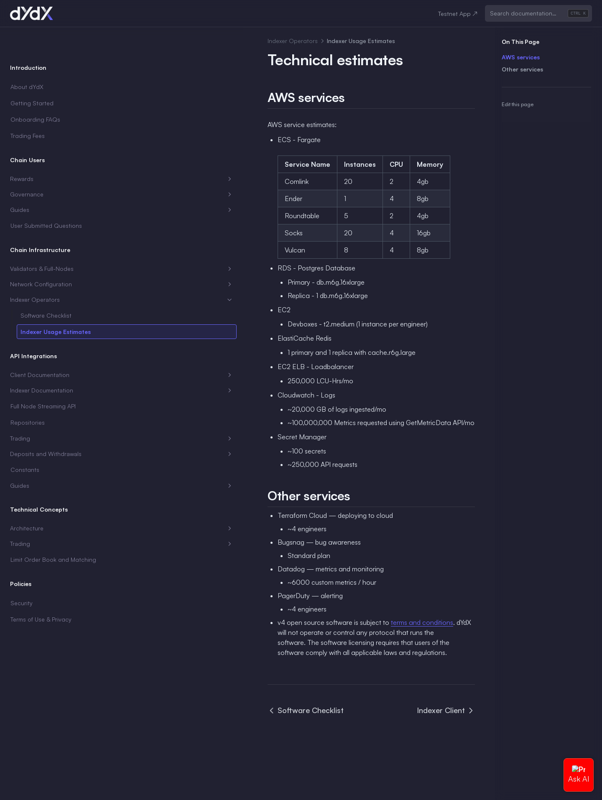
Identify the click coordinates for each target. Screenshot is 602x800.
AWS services (521, 57)
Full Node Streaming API (43, 379)
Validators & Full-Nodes (51, 242)
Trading (51, 411)
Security (21, 585)
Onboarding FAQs (35, 92)
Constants (24, 442)
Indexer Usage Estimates (55, 304)
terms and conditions (281, 622)
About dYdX (26, 60)
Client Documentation (51, 348)
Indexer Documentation (51, 363)
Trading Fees (27, 108)
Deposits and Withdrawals (51, 427)
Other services (522, 69)
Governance (51, 167)
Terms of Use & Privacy (40, 601)
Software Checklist (45, 288)
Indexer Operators (51, 273)
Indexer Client (446, 700)
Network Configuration (51, 257)
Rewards (51, 152)
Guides (51, 183)
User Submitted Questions (46, 198)
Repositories (27, 395)
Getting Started (32, 76)
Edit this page (517, 104)
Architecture (51, 501)
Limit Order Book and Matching (39, 537)
